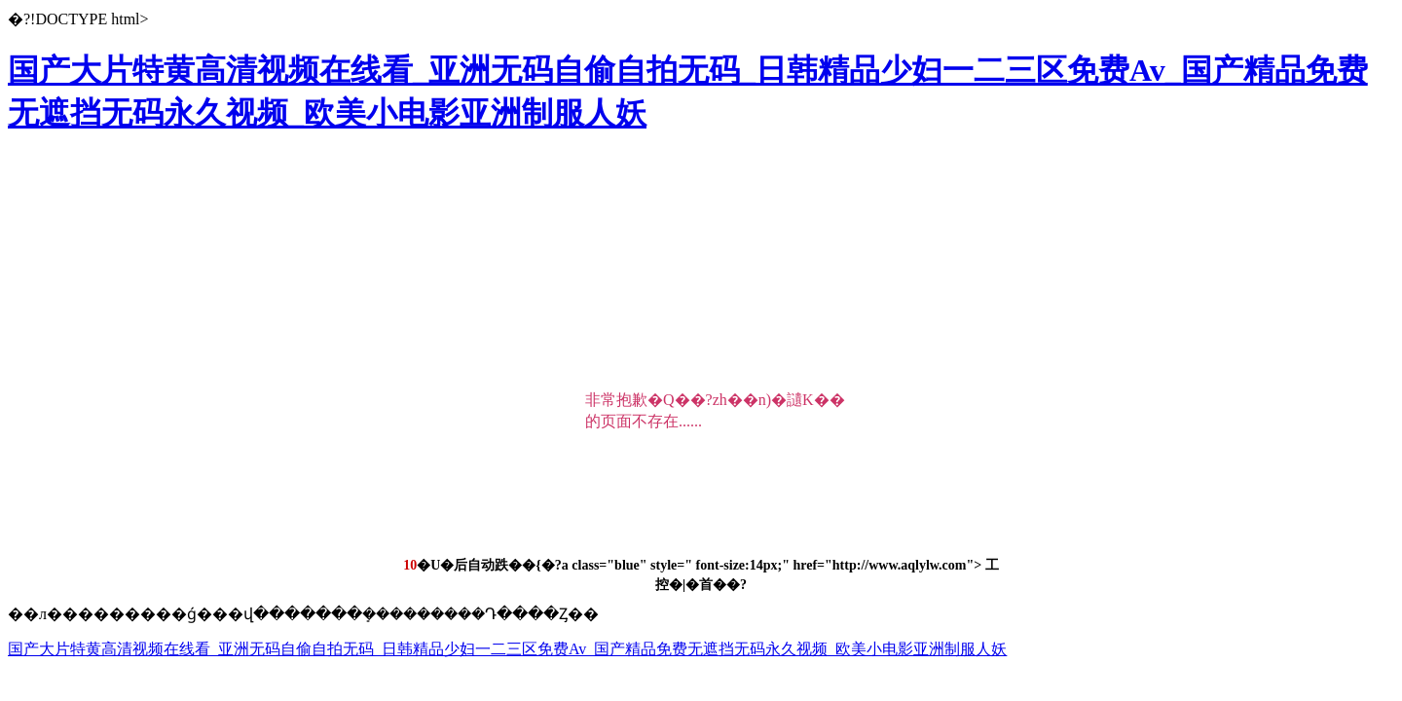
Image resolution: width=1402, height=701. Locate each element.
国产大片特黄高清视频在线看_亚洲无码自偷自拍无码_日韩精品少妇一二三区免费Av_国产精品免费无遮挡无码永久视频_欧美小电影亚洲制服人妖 (507, 649)
